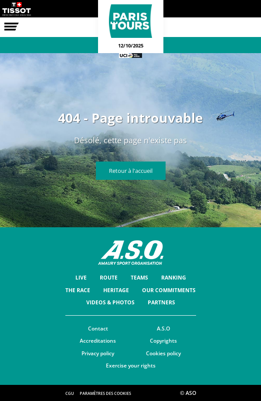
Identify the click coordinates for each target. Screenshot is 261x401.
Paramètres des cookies (105, 393)
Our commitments (169, 290)
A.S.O (163, 328)
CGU (69, 393)
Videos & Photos (110, 302)
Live (81, 277)
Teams (139, 277)
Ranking (173, 277)
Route (109, 277)
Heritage (116, 290)
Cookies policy (163, 353)
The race (77, 290)
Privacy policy (97, 353)
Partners (161, 302)
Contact (98, 328)
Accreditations (98, 340)
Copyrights (163, 340)
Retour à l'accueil (131, 171)
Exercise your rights (131, 365)
